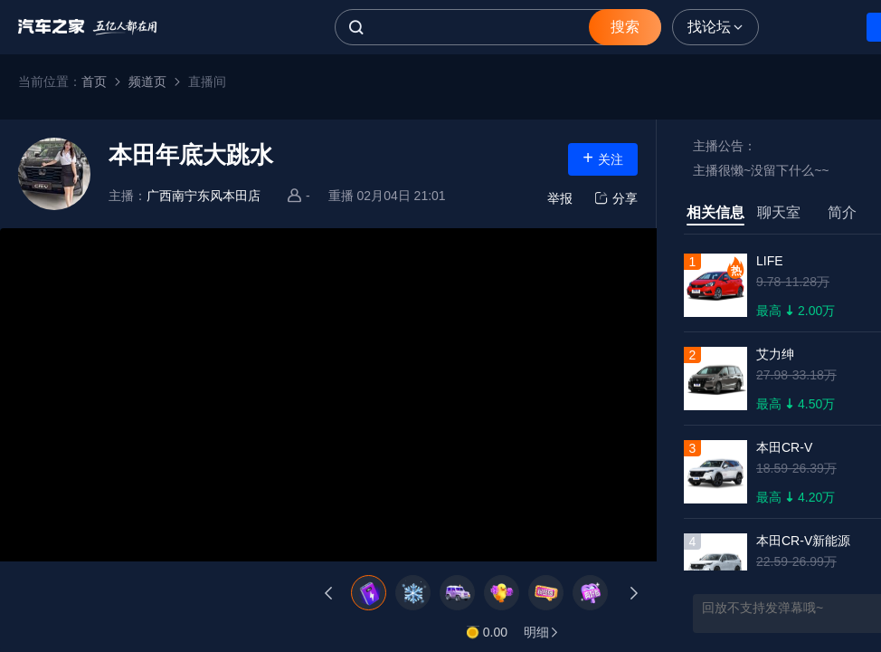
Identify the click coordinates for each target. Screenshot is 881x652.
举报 (560, 198)
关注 (603, 158)
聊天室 (778, 212)
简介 (842, 212)
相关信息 (715, 212)
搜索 (625, 26)
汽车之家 (87, 27)
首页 (94, 81)
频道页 (147, 81)
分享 (614, 198)
